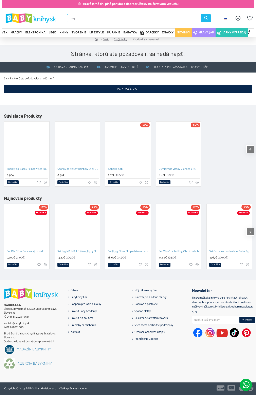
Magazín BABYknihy (34, 349)
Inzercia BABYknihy (34, 363)
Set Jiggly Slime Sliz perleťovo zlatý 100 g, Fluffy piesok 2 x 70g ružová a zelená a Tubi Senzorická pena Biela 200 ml (128, 252)
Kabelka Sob (115, 169)
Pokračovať (128, 89)
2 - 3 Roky (120, 39)
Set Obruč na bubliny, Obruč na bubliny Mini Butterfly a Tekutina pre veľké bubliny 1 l (179, 252)
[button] (13, 182)
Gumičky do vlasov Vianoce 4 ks (177, 169)
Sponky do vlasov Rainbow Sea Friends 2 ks (27, 169)
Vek (106, 39)
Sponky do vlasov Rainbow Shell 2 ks (78, 169)
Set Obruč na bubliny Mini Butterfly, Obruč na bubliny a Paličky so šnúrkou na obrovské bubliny (230, 252)
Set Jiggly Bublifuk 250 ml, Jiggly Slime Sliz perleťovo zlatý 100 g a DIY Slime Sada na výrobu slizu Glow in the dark (78, 252)
